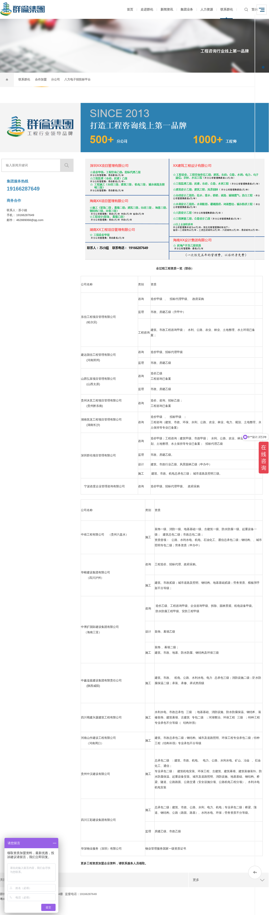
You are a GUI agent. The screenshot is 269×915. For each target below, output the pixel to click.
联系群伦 (226, 9)
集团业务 (186, 9)
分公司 (55, 79)
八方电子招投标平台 (77, 79)
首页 (130, 9)
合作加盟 (41, 79)
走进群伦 (147, 9)
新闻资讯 (167, 9)
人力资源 (206, 9)
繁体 (255, 9)
